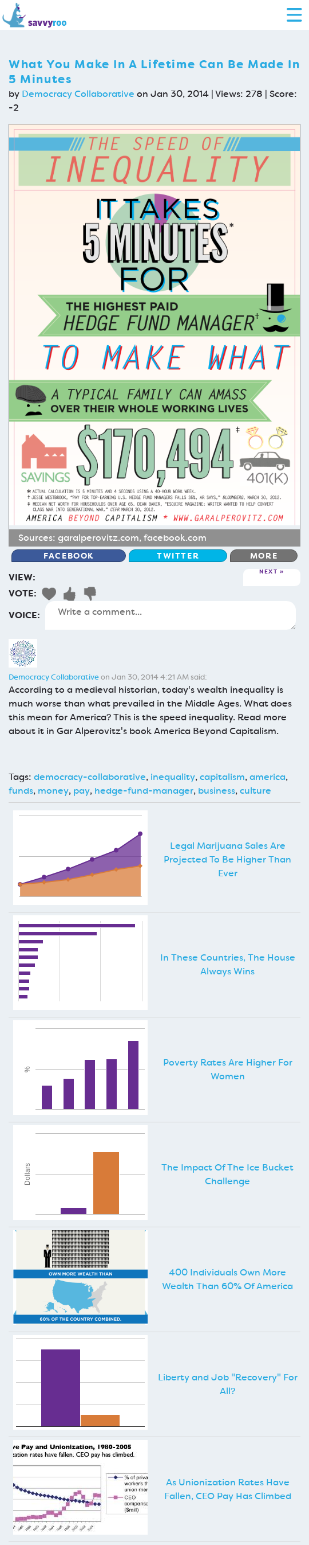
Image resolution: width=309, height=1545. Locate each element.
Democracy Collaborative (78, 94)
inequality (172, 777)
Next (268, 572)
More (264, 556)
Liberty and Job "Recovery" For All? (228, 1384)
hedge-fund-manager (143, 791)
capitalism (222, 777)
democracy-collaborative (90, 777)
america (267, 777)
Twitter (178, 556)
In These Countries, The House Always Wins (227, 964)
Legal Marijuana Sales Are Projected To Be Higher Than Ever (227, 859)
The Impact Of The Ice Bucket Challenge (227, 1174)
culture (255, 791)
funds (21, 791)
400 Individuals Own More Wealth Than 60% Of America (227, 1279)
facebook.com (175, 538)
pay (81, 791)
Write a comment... (170, 615)
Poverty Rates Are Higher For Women (227, 1069)
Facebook (68, 556)
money (53, 791)
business (216, 791)
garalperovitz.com (98, 538)
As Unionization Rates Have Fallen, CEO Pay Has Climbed (227, 1489)
